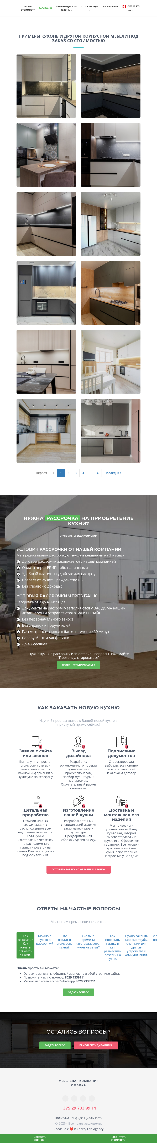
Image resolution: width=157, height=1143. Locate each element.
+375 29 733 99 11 (130, 8)
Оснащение (110, 8)
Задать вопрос (78, 992)
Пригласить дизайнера (96, 1045)
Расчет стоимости (28, 8)
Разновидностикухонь (66, 8)
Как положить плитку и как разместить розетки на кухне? (112, 947)
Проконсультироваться (78, 665)
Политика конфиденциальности (78, 1118)
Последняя (112, 473)
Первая (41, 473)
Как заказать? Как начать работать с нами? (25, 945)
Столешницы (89, 8)
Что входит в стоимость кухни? (64, 941)
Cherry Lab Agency (90, 1129)
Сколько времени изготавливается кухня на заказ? (88, 941)
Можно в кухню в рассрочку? (44, 940)
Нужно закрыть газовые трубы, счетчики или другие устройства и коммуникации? (136, 945)
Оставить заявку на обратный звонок (78, 869)
